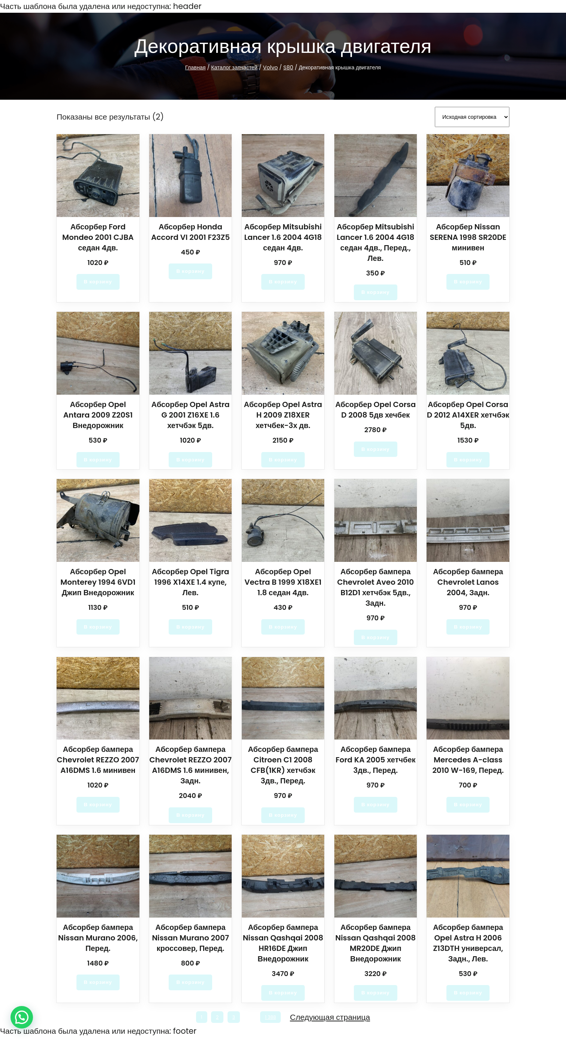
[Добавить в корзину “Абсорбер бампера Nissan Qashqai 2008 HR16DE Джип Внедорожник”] (283, 994)
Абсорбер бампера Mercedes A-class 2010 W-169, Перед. (468, 760)
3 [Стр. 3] (233, 1018)
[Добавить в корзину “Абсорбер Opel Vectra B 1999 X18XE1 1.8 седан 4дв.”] (283, 627)
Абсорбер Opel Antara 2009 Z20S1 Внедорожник (97, 413)
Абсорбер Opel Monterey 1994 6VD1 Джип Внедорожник (98, 581)
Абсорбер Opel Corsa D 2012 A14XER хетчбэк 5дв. (468, 413)
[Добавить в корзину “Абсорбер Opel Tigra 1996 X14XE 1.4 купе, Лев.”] (190, 627)
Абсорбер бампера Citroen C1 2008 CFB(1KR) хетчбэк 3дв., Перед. (283, 765)
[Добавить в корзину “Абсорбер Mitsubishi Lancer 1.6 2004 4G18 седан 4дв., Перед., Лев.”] (375, 291)
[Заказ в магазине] (471, 116)
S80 (286, 67)
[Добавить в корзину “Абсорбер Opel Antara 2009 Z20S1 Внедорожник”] (98, 459)
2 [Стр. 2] (217, 1018)
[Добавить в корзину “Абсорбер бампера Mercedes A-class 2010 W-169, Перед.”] (468, 805)
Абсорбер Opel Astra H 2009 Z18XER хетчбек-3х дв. (283, 413)
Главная (198, 67)
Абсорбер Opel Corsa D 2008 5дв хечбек (375, 408)
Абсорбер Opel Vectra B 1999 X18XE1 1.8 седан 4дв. (283, 581)
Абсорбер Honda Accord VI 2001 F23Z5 (190, 230)
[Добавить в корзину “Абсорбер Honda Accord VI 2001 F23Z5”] (190, 270)
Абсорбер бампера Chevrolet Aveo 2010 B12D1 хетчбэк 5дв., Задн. (376, 587)
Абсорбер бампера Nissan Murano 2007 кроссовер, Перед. (190, 938)
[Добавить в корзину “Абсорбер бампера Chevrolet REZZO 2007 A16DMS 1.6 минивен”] (98, 805)
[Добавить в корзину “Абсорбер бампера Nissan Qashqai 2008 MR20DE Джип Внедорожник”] (375, 994)
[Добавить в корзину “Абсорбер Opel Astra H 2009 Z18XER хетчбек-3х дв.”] (283, 459)
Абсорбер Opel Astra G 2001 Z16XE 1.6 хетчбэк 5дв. (190, 413)
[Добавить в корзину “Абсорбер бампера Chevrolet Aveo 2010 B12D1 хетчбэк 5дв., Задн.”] (375, 637)
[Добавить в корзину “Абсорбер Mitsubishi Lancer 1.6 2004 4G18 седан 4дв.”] (283, 280)
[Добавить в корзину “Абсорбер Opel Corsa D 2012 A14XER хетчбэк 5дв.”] (468, 459)
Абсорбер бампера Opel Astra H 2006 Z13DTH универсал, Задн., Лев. (468, 943)
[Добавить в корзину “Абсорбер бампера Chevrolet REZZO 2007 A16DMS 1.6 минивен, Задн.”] (190, 815)
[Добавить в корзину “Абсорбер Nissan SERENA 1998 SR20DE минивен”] (468, 280)
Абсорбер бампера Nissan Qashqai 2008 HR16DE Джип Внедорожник (283, 943)
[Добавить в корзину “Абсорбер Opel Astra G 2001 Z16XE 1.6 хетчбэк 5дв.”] (190, 459)
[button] (21, 1017)
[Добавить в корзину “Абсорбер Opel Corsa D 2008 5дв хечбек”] (375, 448)
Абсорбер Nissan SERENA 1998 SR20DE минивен (468, 235)
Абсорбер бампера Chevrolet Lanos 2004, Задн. (468, 581)
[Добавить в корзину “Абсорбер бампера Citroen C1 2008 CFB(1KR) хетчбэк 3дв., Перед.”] (283, 815)
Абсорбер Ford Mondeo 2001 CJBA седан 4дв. (98, 235)
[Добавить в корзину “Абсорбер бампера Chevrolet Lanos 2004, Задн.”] (468, 627)
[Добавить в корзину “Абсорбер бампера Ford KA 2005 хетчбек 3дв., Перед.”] (375, 805)
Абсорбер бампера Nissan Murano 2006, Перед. (98, 938)
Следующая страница (332, 1018)
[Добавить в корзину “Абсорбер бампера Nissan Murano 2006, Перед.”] (98, 983)
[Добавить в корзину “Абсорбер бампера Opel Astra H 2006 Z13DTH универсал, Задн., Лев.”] (468, 994)
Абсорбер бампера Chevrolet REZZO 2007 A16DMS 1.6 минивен (97, 760)
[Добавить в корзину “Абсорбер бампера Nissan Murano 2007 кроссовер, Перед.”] (190, 983)
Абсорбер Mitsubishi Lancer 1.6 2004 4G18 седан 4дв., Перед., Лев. (375, 241)
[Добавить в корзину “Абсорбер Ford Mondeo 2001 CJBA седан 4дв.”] (98, 280)
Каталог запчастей (236, 67)
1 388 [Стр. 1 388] (272, 1018)
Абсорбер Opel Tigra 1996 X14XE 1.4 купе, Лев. (190, 581)
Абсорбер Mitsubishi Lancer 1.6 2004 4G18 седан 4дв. (283, 235)
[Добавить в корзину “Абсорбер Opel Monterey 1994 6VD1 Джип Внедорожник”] (98, 627)
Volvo (270, 67)
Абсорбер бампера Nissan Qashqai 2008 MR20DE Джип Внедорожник (375, 943)
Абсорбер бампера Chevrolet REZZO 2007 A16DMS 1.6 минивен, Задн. (190, 765)
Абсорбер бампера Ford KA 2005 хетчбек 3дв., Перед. (375, 760)
